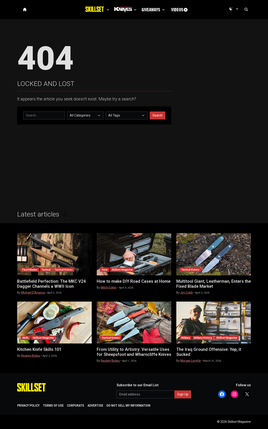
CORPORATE (75, 405)
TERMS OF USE (53, 405)
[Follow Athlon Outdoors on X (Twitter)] (247, 394)
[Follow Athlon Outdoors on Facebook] (222, 394)
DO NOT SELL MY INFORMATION (128, 405)
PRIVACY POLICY (28, 405)
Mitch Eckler (109, 287)
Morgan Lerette (190, 360)
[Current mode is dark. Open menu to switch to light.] (235, 11)
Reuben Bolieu (30, 355)
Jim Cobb (186, 292)
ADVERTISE (95, 405)
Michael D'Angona (33, 292)
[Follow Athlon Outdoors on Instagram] (234, 394)
